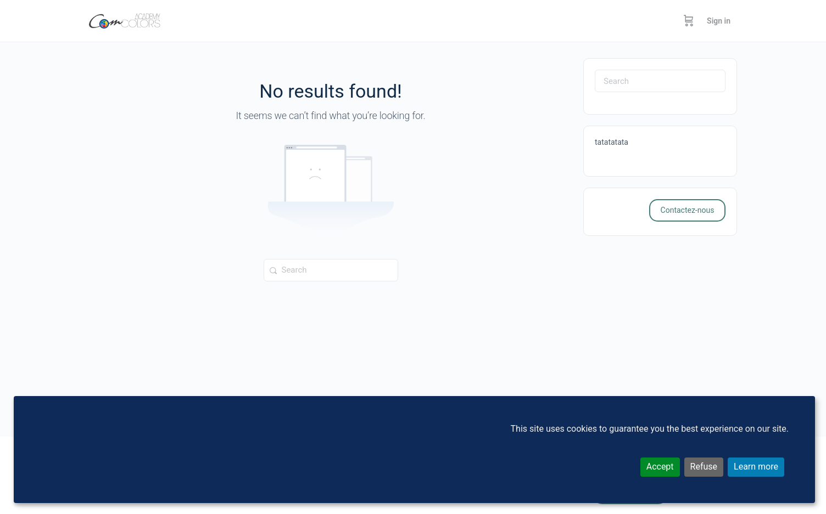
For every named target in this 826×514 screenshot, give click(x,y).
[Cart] (689, 21)
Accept (660, 466)
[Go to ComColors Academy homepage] (124, 19)
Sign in (718, 20)
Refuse (703, 466)
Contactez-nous (688, 210)
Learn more (756, 466)
